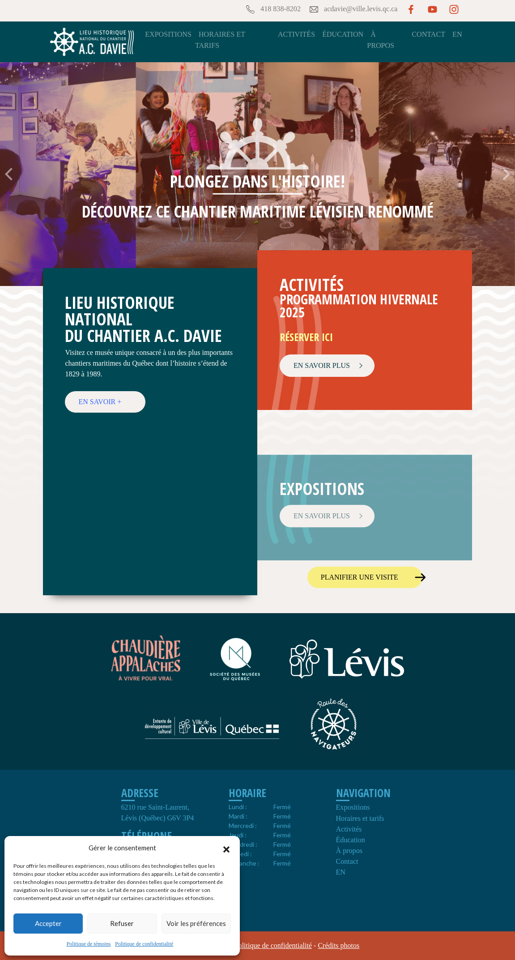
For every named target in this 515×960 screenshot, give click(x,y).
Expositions (168, 34)
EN (457, 34)
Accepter (48, 923)
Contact (428, 34)
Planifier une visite (359, 577)
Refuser (122, 923)
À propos (349, 850)
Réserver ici (306, 336)
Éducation (342, 34)
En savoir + (99, 401)
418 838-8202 (272, 9)
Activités (296, 34)
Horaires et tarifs (360, 818)
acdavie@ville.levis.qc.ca (353, 9)
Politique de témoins (89, 944)
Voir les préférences (196, 923)
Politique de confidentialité (144, 944)
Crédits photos (338, 945)
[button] (226, 848)
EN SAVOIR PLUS (322, 365)
